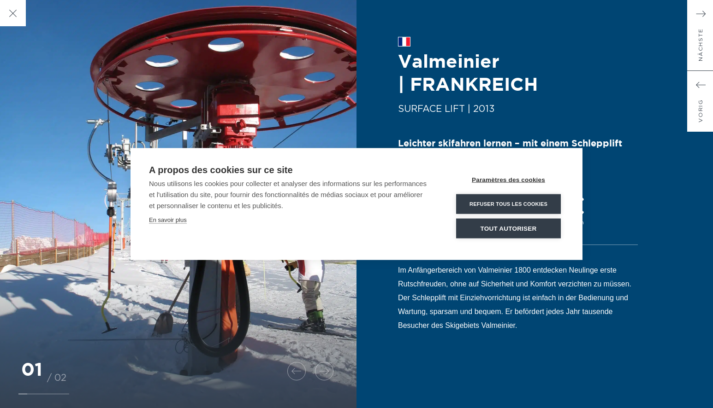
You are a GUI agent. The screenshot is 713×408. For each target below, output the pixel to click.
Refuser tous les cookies (508, 204)
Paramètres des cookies (508, 179)
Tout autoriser (509, 228)
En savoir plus (168, 219)
